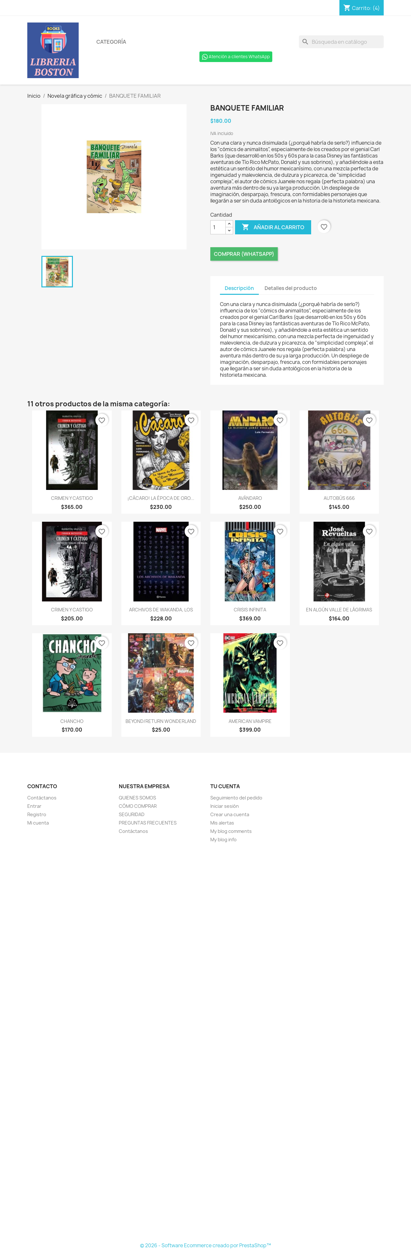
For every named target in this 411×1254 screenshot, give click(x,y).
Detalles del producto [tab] (291, 288)
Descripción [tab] (239, 288)
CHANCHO (71, 721)
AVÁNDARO (250, 498)
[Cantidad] (218, 227)
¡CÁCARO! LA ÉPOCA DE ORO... (160, 498)
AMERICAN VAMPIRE (250, 721)
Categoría (111, 41)
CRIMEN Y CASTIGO (72, 498)
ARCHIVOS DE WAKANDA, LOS (161, 610)
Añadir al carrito (273, 227)
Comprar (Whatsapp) (244, 253)
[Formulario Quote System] (205, 1042)
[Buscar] (341, 41)
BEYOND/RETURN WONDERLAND (161, 721)
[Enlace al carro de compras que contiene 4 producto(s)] (361, 8)
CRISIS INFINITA (250, 610)
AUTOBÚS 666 (339, 498)
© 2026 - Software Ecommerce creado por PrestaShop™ (205, 1245)
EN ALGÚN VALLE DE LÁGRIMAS (339, 610)
